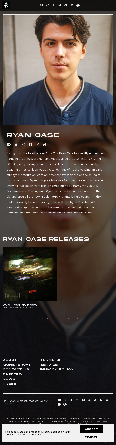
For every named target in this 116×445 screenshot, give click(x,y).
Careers (12, 374)
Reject (91, 437)
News (9, 379)
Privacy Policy (57, 369)
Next (69, 319)
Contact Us (16, 369)
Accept (91, 429)
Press (10, 383)
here (25, 434)
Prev (46, 319)
